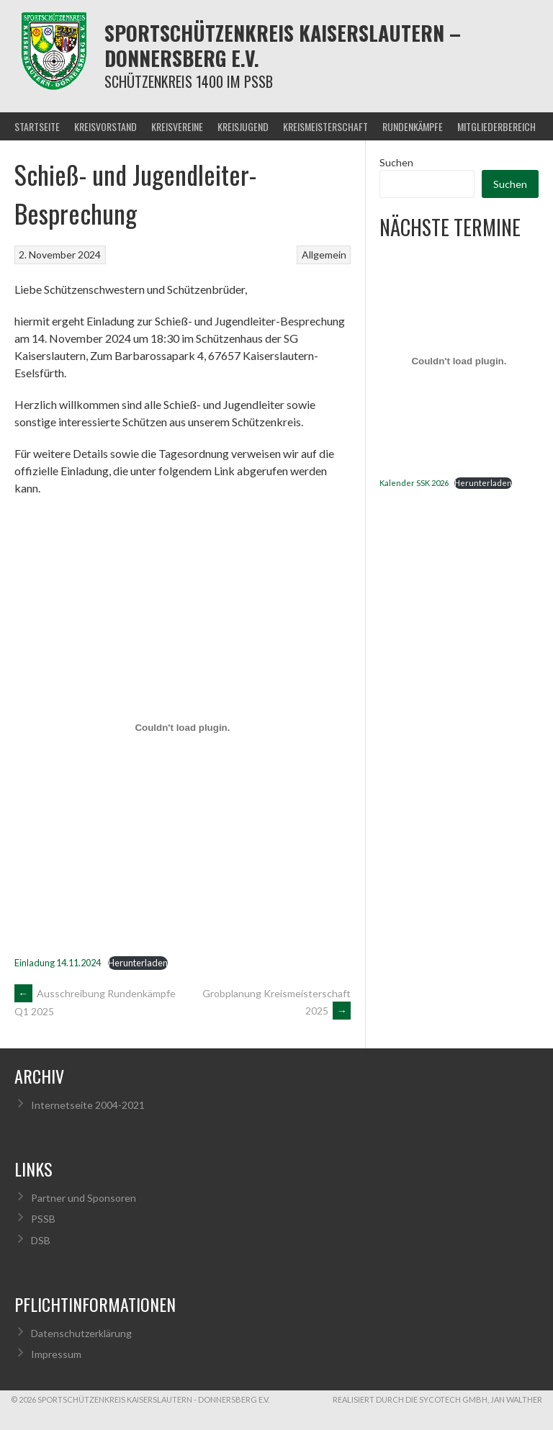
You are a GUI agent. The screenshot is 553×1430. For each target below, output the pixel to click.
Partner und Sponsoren (83, 1198)
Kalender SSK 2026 (414, 482)
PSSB (43, 1219)
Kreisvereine (177, 126)
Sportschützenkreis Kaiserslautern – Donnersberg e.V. (282, 45)
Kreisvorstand (105, 126)
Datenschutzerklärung (81, 1333)
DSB (40, 1240)
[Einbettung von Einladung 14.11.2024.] (182, 727)
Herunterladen (138, 962)
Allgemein (324, 254)
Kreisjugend (243, 126)
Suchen (396, 162)
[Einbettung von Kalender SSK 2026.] (459, 361)
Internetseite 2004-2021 (88, 1105)
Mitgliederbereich (496, 126)
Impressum (56, 1354)
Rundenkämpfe (412, 126)
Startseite (37, 126)
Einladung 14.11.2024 (57, 962)
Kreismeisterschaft (325, 126)
